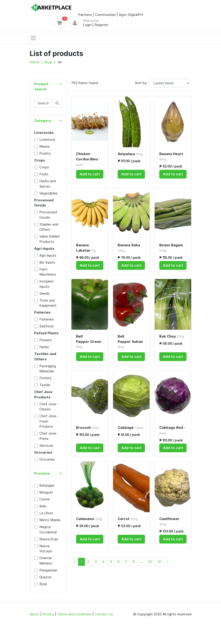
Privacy (48, 614)
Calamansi (89, 519)
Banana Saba (129, 247)
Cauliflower (169, 521)
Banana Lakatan (86, 248)
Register (101, 25)
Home (34, 62)
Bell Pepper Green (88, 341)
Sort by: (141, 83)
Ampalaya (130, 154)
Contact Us (104, 614)
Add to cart (90, 174)
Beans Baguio (171, 247)
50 (150, 561)
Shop (48, 62)
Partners (85, 14)
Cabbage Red (172, 430)
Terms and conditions (74, 614)
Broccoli (87, 427)
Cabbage (130, 427)
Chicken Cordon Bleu (88, 159)
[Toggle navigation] (33, 38)
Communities (105, 14)
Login (87, 25)
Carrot (128, 519)
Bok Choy (171, 336)
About (34, 614)
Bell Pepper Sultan (130, 341)
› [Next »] (167, 561)
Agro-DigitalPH (131, 14)
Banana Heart (171, 156)
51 (159, 561)
